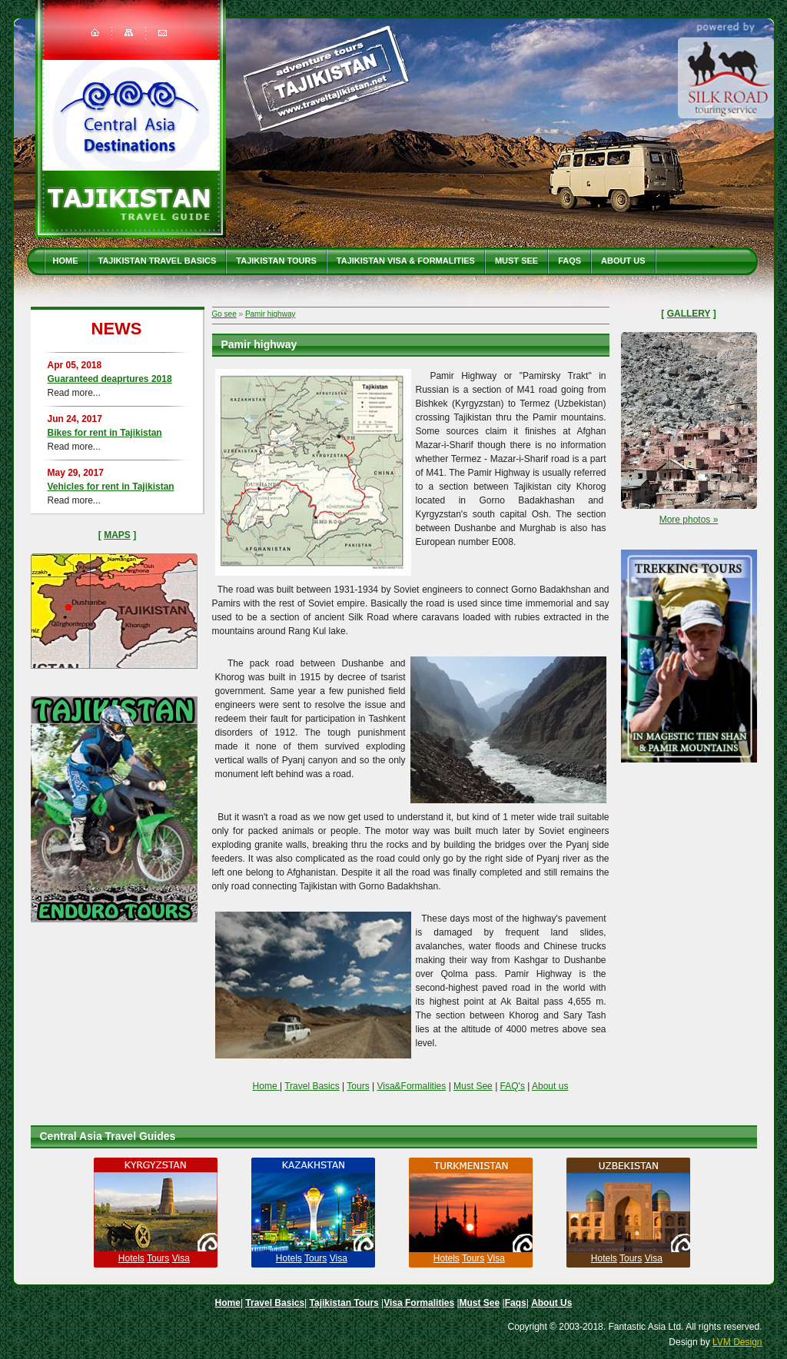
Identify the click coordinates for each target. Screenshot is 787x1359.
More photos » (689, 519)
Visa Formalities (419, 1303)
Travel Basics (312, 1086)
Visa (181, 1258)
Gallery (689, 313)
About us (550, 1086)
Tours (358, 1086)
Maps (117, 535)
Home (65, 260)
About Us (623, 260)
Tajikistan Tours (276, 260)
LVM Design (737, 1342)
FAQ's (512, 1086)
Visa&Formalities (411, 1086)
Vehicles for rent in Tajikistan (111, 486)
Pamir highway (270, 314)
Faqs (569, 260)
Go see (224, 314)
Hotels (131, 1258)
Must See (516, 260)
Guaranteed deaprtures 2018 (110, 379)
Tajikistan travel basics (157, 260)
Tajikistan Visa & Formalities (406, 260)
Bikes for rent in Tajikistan (105, 432)
